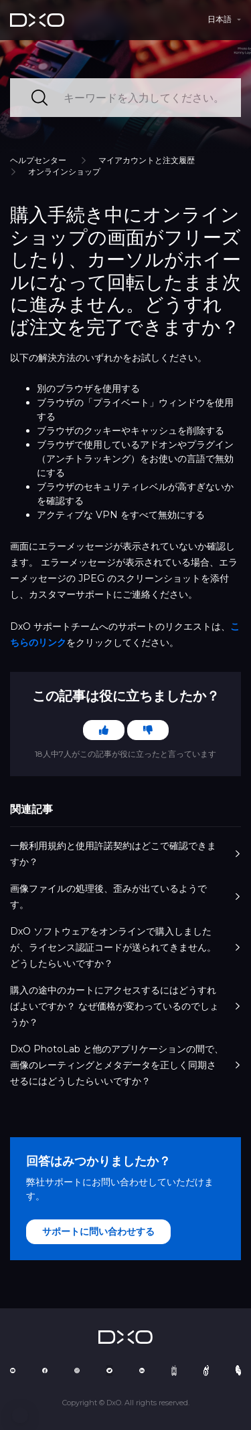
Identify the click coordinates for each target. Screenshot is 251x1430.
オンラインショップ (64, 171)
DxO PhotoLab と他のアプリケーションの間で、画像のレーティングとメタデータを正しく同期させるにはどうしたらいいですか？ (125, 1065)
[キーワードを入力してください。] (125, 97)
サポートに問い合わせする (98, 1231)
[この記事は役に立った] (103, 730)
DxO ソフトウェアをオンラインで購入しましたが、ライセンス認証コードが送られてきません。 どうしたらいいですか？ (125, 947)
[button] (20, 1415)
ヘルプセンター (38, 160)
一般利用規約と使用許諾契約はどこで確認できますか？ (125, 854)
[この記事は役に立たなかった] (148, 730)
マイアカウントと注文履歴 (146, 160)
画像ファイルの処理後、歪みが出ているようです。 (125, 896)
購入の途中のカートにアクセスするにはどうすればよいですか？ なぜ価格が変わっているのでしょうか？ (125, 1006)
